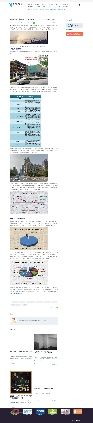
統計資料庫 (65, 4)
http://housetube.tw (17, 293)
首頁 (29, 9)
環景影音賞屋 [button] (25, 0)
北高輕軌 (24, 304)
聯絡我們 (40, 419)
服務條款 (17, 419)
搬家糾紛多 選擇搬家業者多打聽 (21, 351)
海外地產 (58, 6)
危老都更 (44, 6)
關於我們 (12, 419)
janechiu (24, 22)
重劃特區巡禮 (30, 6)
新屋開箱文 (30, 4)
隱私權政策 (23, 419)
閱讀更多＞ (30, 363)
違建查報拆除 (47, 302)
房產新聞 (37, 4)
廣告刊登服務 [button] (47, 0)
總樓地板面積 (39, 302)
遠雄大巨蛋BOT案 (31, 302)
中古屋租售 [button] (41, 0)
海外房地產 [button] (19, 0)
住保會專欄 (65, 6)
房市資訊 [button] (31, 0)
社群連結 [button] (53, 0)
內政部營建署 (15, 302)
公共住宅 (54, 302)
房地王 (25, 25)
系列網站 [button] (36, 0)
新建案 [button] (14, 0)
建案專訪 (44, 4)
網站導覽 (35, 419)
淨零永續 (38, 6)
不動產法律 (50, 4)
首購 (71, 6)
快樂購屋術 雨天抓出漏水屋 (44, 352)
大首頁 (10, 0)
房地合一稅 (22, 302)
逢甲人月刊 (51, 6)
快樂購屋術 (58, 4)
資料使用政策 (29, 419)
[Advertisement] (74, 56)
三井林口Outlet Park (15, 304)
